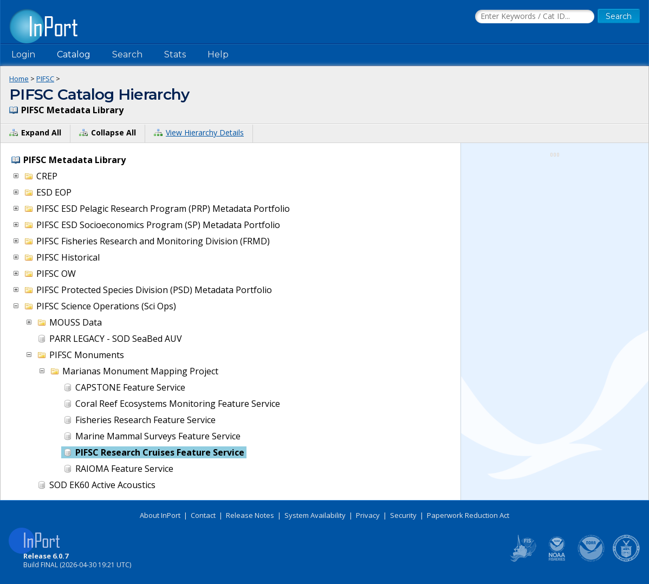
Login (23, 54)
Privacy (368, 515)
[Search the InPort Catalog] (534, 17)
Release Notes (250, 515)
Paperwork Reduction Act (468, 515)
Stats (175, 54)
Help (218, 54)
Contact (203, 515)
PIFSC (45, 78)
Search (127, 54)
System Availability (315, 515)
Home (19, 78)
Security (403, 515)
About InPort (160, 515)
